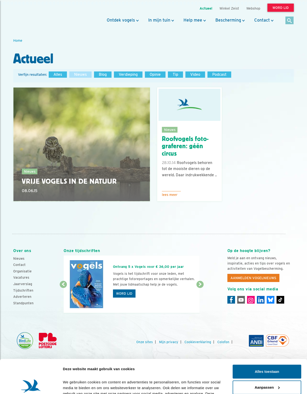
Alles (57, 74)
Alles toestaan (267, 338)
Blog (103, 74)
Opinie (155, 74)
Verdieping (128, 74)
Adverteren (22, 297)
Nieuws (80, 74)
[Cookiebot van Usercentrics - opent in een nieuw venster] (31, 384)
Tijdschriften (23, 290)
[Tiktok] (280, 300)
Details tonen (74, 384)
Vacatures (21, 277)
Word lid (124, 293)
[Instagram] (251, 300)
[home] (34, 15)
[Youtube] (241, 300)
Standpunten (23, 303)
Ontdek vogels (121, 20)
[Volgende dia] (200, 299)
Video (195, 74)
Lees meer (169, 195)
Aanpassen (267, 353)
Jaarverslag (22, 284)
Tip (175, 74)
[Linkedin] (261, 300)
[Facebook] (231, 300)
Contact (262, 20)
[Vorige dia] (63, 299)
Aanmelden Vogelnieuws (253, 278)
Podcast (219, 74)
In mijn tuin (159, 20)
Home (17, 40)
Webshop (253, 8)
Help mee (192, 20)
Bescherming (228, 20)
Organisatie (22, 271)
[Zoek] (289, 21)
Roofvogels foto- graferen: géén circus (185, 146)
